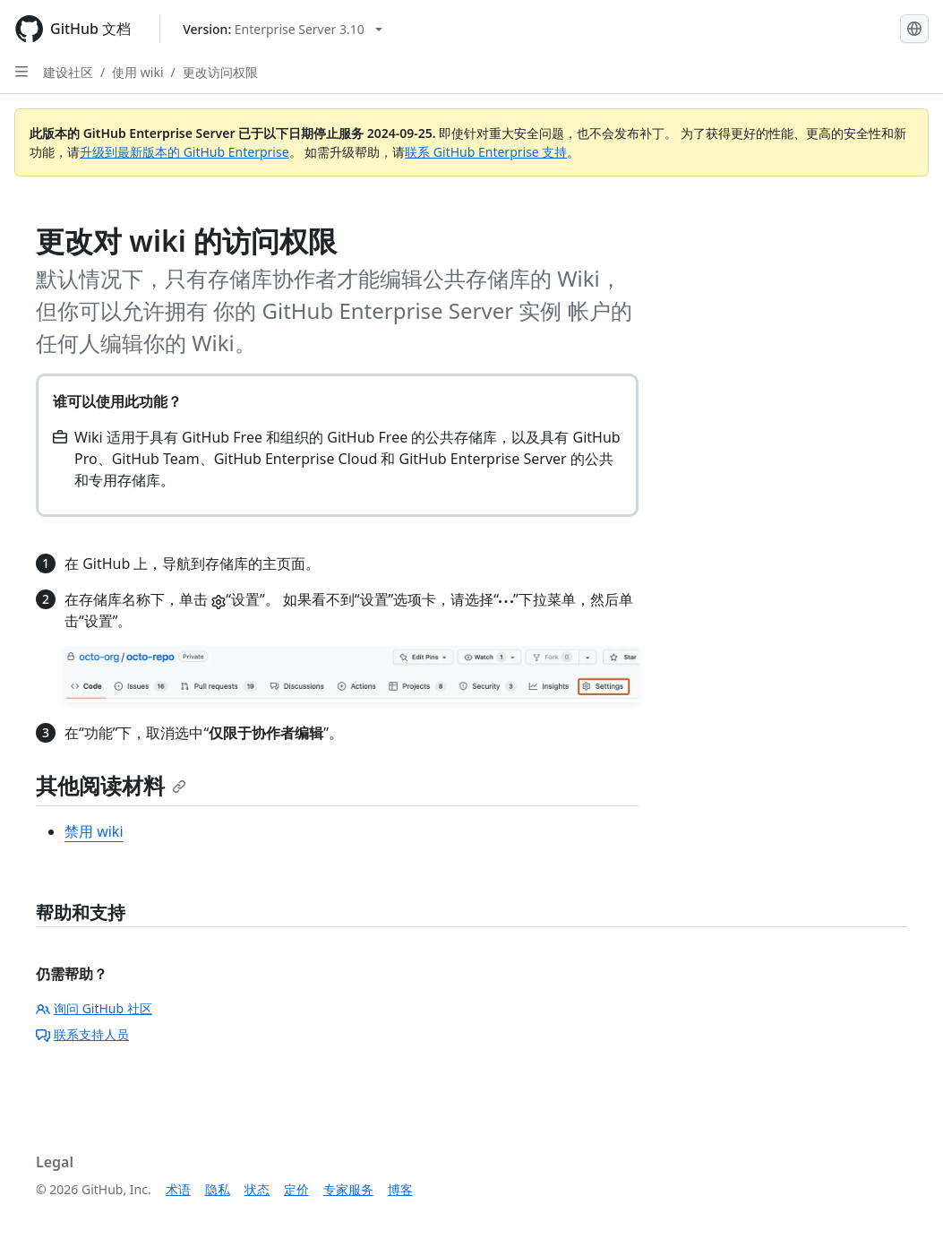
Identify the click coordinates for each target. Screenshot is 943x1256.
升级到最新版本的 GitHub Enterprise (184, 151)
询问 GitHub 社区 (94, 1008)
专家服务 (348, 1189)
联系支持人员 (82, 1034)
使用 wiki (137, 72)
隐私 (217, 1189)
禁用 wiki (94, 831)
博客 (400, 1189)
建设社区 (68, 72)
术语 (178, 1189)
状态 (257, 1189)
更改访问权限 (220, 72)
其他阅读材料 (111, 785)
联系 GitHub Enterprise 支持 (486, 151)
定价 (296, 1189)
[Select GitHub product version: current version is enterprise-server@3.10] (282, 29)
